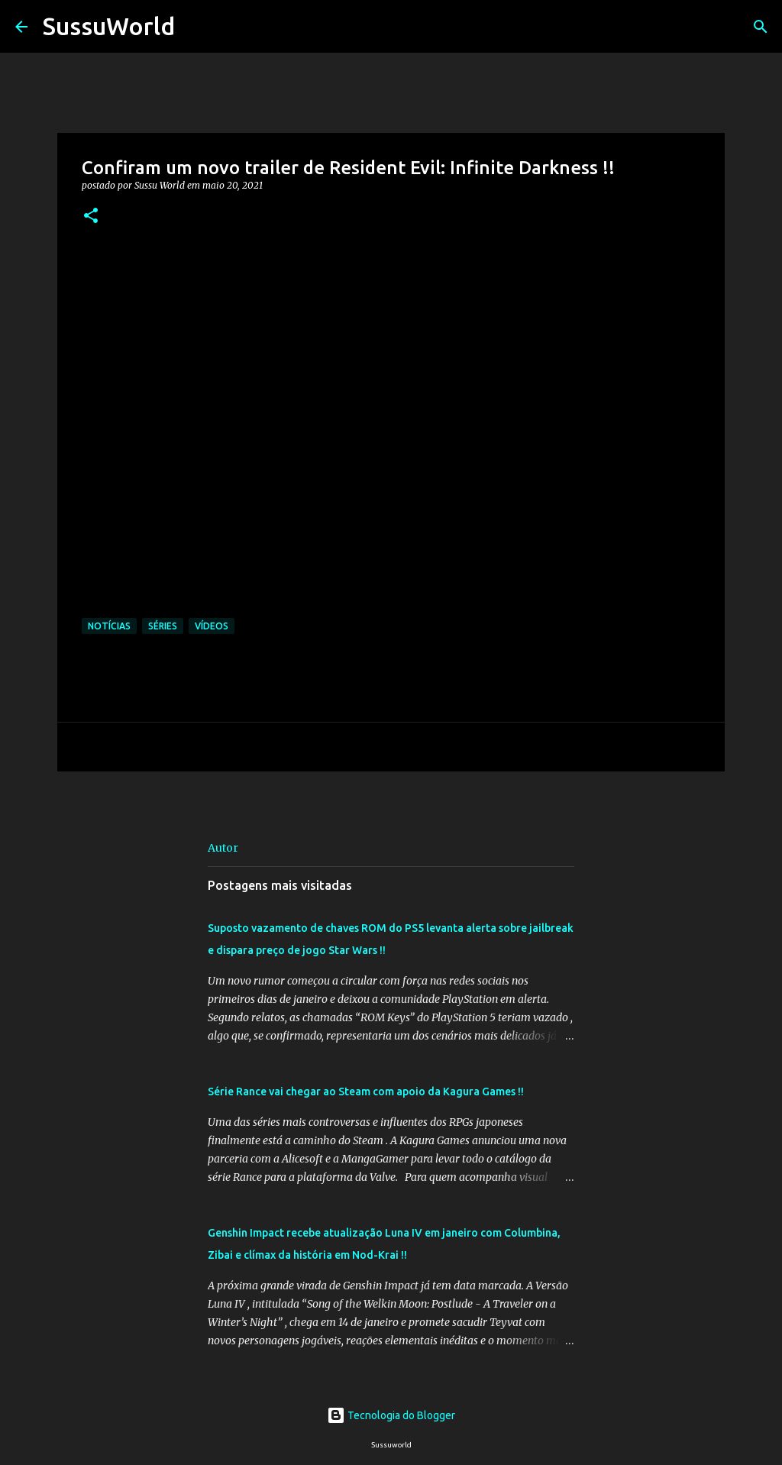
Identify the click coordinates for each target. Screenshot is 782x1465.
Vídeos (211, 626)
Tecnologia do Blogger (391, 1415)
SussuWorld (109, 26)
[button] (91, 216)
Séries (162, 626)
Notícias (109, 626)
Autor (223, 848)
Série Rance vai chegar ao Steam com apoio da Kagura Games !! (366, 1091)
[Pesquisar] (196, 26)
